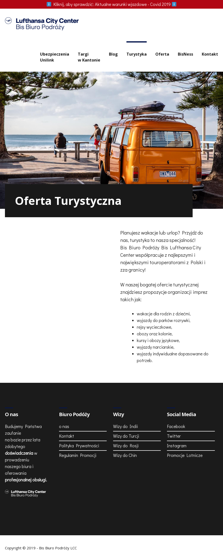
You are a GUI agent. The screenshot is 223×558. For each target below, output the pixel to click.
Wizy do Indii (125, 426)
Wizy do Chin (125, 455)
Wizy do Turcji (126, 436)
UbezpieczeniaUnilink (54, 57)
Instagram (176, 446)
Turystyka (136, 54)
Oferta (162, 54)
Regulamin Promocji (77, 455)
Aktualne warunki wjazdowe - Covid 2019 (111, 4)
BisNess (185, 54)
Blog (113, 54)
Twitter (174, 436)
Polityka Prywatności (79, 446)
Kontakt (210, 54)
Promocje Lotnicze (185, 455)
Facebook (176, 426)
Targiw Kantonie (89, 57)
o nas (64, 426)
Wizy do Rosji (126, 446)
